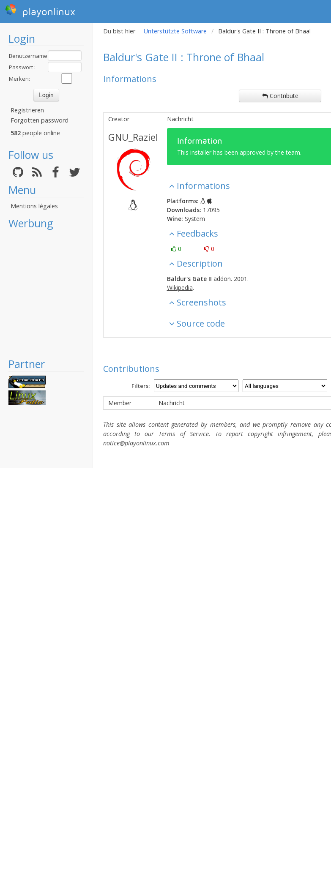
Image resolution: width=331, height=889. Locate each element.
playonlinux (40, 10)
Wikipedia (180, 288)
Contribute (280, 96)
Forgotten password (39, 120)
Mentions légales (34, 206)
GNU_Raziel (133, 137)
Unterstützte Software (175, 31)
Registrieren (27, 110)
